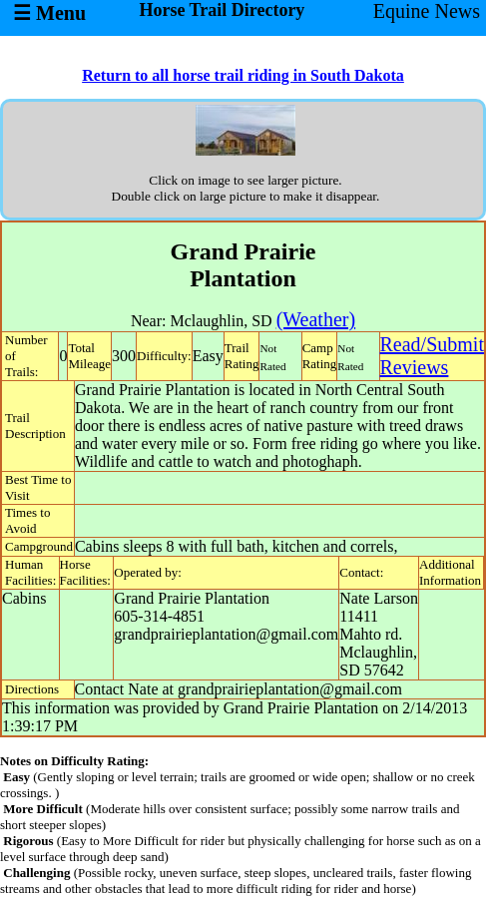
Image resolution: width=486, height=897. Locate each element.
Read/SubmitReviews (432, 355)
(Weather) (315, 319)
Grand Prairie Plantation (191, 598)
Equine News (426, 11)
